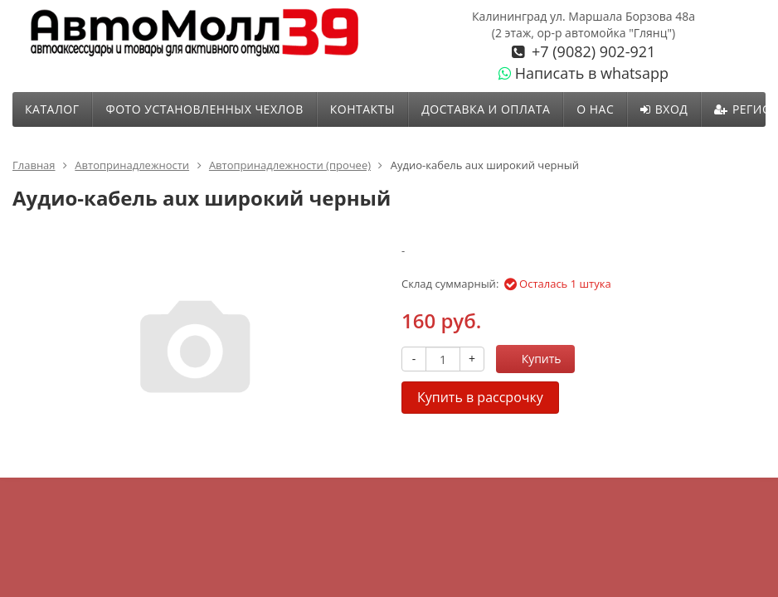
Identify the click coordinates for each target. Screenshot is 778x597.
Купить (532, 358)
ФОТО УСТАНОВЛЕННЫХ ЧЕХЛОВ (204, 109)
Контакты (362, 109)
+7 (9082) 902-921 (591, 51)
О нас (595, 109)
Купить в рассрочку (480, 397)
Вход (664, 109)
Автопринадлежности (132, 165)
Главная (34, 165)
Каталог (52, 109)
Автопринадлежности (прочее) (290, 165)
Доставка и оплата (485, 109)
